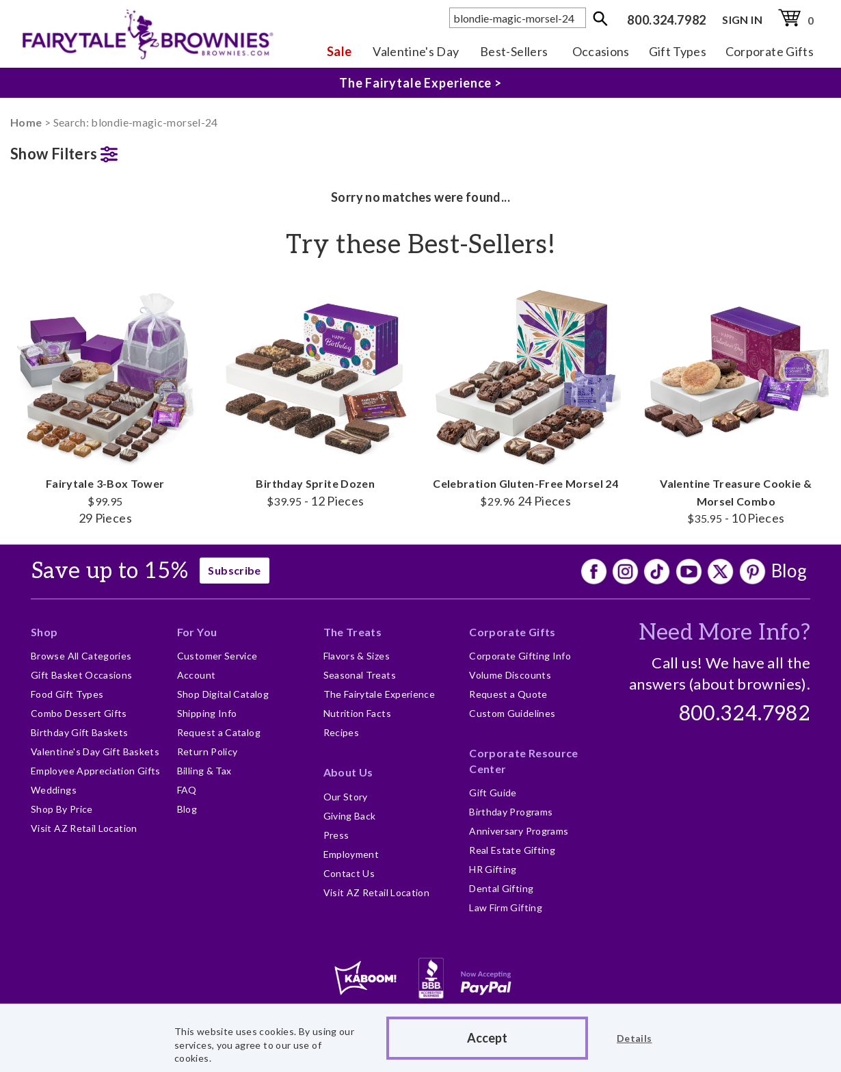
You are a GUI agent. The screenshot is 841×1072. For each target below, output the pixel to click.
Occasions (601, 51)
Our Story (345, 796)
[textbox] (517, 18)
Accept (487, 1037)
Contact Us (349, 873)
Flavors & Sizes (356, 656)
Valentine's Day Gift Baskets (95, 751)
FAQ (187, 790)
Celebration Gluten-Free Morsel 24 (526, 395)
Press (336, 835)
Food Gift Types (67, 694)
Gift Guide (493, 792)
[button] (105, 151)
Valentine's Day (416, 51)
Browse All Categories (81, 656)
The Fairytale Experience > (420, 82)
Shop (44, 631)
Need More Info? (724, 633)
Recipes (341, 732)
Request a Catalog (219, 732)
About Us (348, 772)
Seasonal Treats (359, 675)
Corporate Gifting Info (520, 656)
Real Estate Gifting (512, 850)
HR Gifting (493, 869)
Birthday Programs (510, 812)
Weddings (54, 790)
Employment (351, 854)
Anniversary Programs (518, 831)
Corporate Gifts (769, 51)
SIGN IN (742, 19)
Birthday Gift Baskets (80, 732)
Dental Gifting (501, 888)
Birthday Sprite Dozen (316, 395)
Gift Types (678, 51)
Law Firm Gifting (505, 907)
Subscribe (234, 570)
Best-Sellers (514, 51)
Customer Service (217, 656)
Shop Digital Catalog (223, 694)
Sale (339, 51)
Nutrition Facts (357, 713)
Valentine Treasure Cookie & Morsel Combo (736, 403)
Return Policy (207, 751)
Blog (789, 570)
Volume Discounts (510, 675)
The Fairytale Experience (379, 694)
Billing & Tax (204, 770)
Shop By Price (62, 809)
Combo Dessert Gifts (79, 713)
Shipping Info (207, 713)
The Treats (352, 631)
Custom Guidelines (512, 713)
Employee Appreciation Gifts (96, 770)
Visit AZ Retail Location (84, 828)
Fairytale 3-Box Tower (105, 403)
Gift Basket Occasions (82, 675)
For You (197, 631)
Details (634, 1038)
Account (196, 675)
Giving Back (349, 816)
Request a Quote (508, 694)
